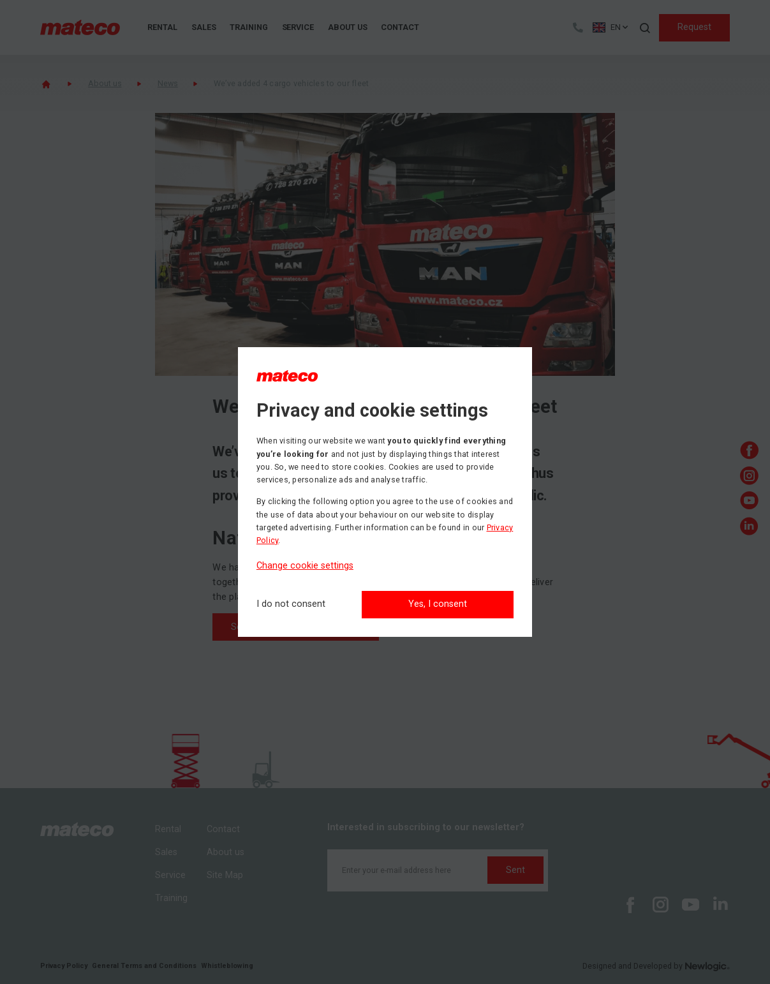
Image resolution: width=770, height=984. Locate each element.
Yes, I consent (437, 604)
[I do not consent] (290, 604)
